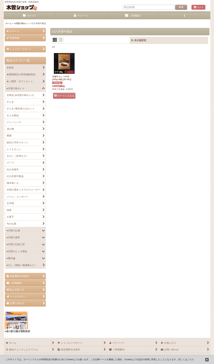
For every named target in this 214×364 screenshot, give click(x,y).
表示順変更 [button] (138, 40)
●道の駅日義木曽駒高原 (17, 331)
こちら (190, 359)
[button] (184, 15)
